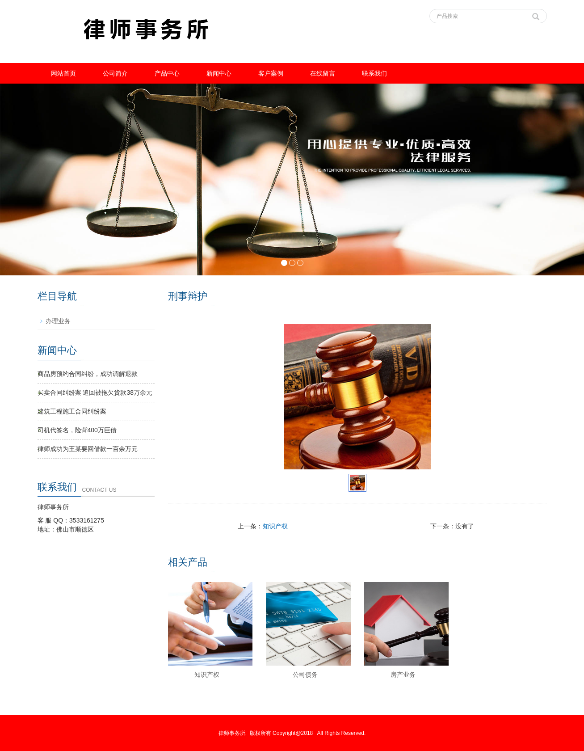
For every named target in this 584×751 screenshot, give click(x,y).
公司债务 (305, 674)
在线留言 (322, 73)
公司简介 (115, 73)
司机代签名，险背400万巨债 (77, 430)
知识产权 (275, 526)
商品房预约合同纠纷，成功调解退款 (88, 373)
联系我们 (374, 73)
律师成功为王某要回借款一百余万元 (88, 448)
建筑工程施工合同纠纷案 (72, 411)
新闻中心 (218, 73)
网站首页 (63, 73)
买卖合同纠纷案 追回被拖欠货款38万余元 (95, 392)
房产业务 (403, 674)
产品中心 (167, 73)
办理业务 (58, 321)
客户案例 (270, 73)
